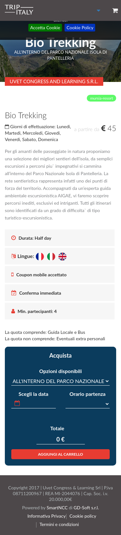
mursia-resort (101, 98)
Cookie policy (84, 516)
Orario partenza (87, 394)
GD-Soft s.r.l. (86, 507)
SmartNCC (56, 507)
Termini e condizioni (60, 524)
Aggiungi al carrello (60, 454)
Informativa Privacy (48, 516)
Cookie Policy (79, 27)
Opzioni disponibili (60, 371)
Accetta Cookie (45, 27)
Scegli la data (33, 394)
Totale (57, 428)
